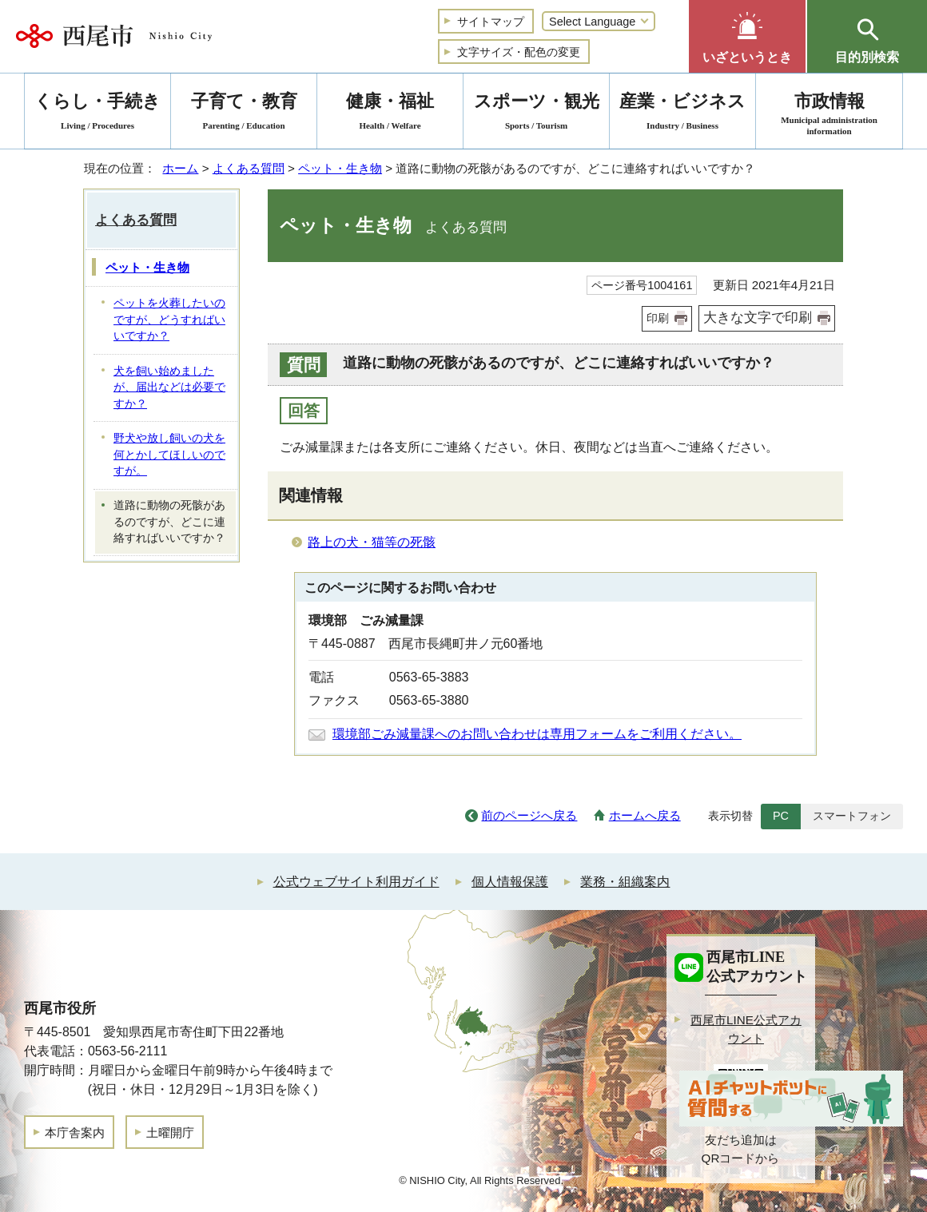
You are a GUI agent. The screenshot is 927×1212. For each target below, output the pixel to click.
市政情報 (829, 114)
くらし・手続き (97, 114)
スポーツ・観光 (536, 114)
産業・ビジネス (682, 114)
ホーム (180, 168)
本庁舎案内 (75, 1132)
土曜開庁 (170, 1132)
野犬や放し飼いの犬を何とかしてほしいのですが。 (169, 454)
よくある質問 (248, 168)
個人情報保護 (509, 881)
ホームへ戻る (645, 815)
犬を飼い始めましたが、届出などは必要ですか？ (169, 387)
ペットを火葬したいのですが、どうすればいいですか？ (169, 319)
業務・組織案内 (625, 881)
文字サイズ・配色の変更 (518, 52)
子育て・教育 (243, 114)
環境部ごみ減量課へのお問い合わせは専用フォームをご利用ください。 (537, 734)
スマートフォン (852, 815)
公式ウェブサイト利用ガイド (356, 881)
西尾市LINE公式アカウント (746, 1029)
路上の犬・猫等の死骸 (372, 542)
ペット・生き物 (340, 168)
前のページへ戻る (529, 815)
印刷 (658, 318)
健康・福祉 (390, 114)
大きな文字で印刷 (757, 317)
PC (781, 815)
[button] (747, 36)
